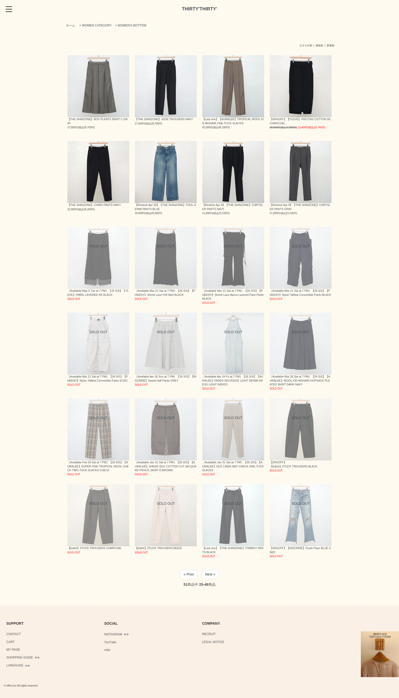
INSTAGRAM (113, 634)
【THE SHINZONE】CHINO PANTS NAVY (94, 204)
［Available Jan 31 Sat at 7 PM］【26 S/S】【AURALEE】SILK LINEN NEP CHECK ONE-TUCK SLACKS (233, 466)
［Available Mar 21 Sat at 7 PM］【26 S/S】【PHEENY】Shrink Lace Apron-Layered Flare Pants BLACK (233, 294)
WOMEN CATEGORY (97, 25)
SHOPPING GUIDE (19, 657)
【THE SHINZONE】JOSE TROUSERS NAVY (164, 119)
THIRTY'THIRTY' (199, 8)
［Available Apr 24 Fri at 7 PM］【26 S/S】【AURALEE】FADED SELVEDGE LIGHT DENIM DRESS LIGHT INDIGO (232, 380)
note (107, 650)
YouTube (110, 642)
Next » (210, 574)
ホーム (70, 25)
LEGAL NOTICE (213, 642)
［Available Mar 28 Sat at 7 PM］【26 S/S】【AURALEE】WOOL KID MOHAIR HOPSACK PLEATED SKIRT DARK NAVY (300, 380)
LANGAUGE (14, 665)
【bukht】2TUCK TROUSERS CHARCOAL (94, 548)
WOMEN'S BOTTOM (132, 25)
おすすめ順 (306, 45)
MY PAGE (13, 649)
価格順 (319, 45)
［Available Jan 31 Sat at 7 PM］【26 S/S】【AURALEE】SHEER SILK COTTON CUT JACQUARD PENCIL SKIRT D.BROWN (165, 466)
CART (10, 642)
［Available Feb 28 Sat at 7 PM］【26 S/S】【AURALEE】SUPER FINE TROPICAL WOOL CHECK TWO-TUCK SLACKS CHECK (98, 466)
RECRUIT (209, 634)
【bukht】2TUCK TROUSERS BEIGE (158, 548)
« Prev (189, 574)
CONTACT (13, 634)
